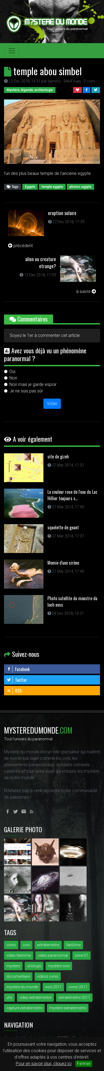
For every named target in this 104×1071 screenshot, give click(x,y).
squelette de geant (63, 527)
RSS (14, 690)
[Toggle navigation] (11, 50)
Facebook (18, 669)
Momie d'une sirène (63, 562)
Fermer (84, 1063)
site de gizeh (58, 456)
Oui (12, 371)
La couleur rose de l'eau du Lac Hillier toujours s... (72, 495)
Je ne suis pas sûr (26, 390)
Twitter (17, 680)
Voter (52, 403)
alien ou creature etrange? (40, 262)
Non (13, 378)
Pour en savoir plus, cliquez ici (44, 1063)
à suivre (86, 291)
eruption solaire (62, 212)
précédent (20, 245)
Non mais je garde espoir (33, 384)
